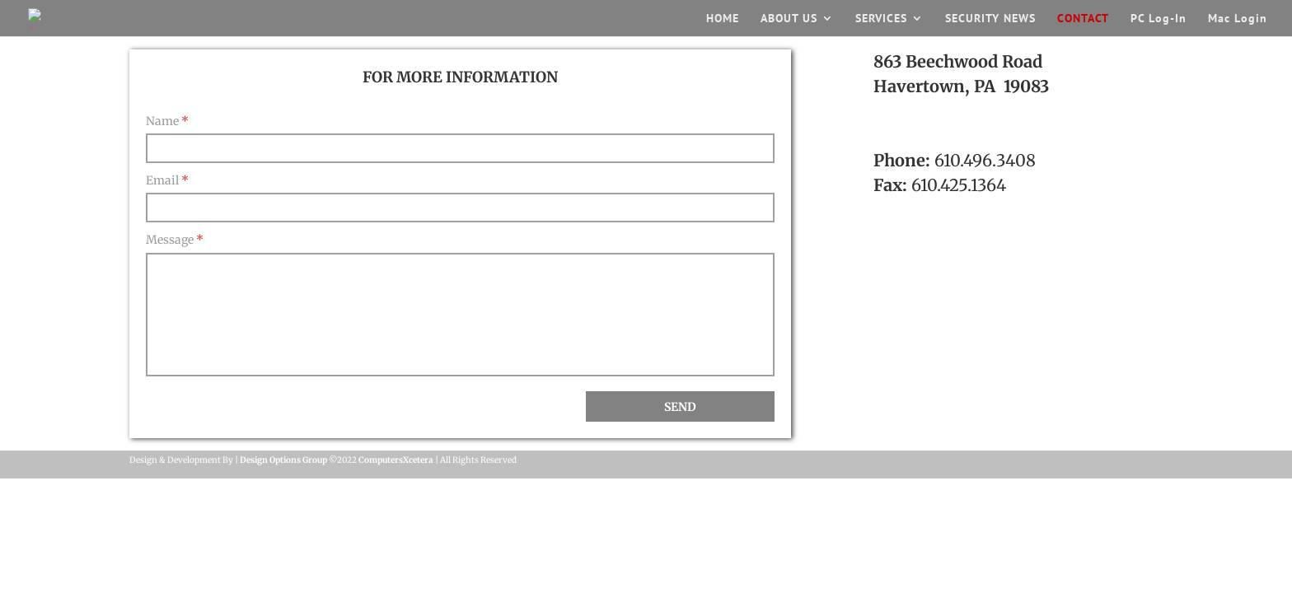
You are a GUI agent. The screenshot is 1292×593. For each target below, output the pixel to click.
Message (175, 239)
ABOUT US (789, 19)
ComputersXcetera (395, 460)
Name (167, 121)
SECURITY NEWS (990, 19)
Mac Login (1237, 19)
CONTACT (1083, 19)
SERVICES (881, 19)
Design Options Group (283, 460)
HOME (722, 19)
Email (167, 180)
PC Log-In (1158, 19)
